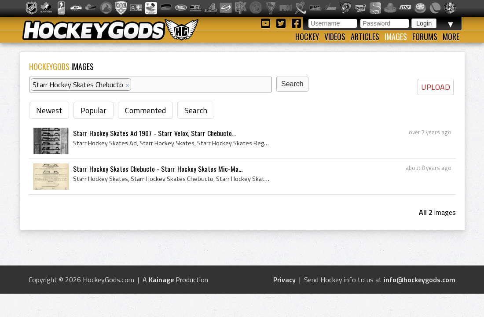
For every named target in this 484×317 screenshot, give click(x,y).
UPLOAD (435, 87)
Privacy (284, 279)
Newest (49, 110)
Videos (334, 36)
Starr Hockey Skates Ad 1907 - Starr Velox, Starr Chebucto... (154, 133)
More (451, 36)
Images (396, 36)
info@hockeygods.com (419, 279)
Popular (93, 110)
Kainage (161, 279)
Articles (365, 36)
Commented (145, 110)
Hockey (307, 36)
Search (195, 110)
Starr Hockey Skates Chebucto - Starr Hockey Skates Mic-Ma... (157, 168)
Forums (424, 36)
